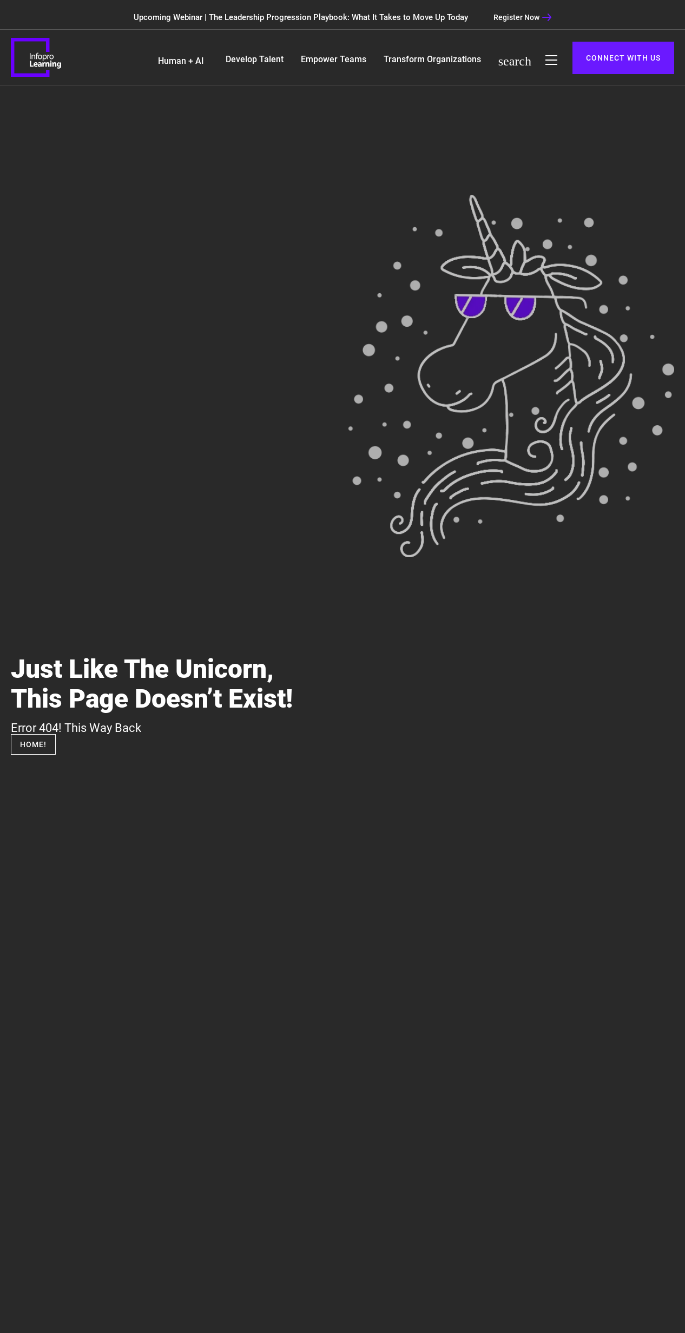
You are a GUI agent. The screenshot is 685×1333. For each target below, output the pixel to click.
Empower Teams (333, 59)
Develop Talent (255, 59)
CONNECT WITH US (623, 58)
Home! (33, 744)
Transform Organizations (432, 59)
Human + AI (181, 61)
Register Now (522, 17)
